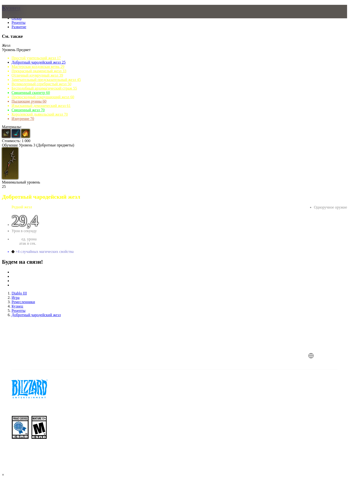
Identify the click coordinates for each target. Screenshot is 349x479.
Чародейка (338, 212)
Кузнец (11, 8)
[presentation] (23, 17)
